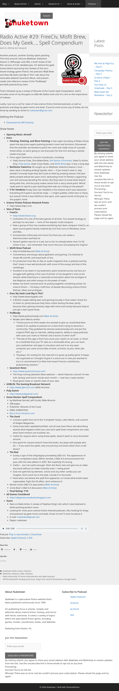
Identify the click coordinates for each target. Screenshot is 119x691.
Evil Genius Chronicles (61, 160)
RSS (30, 537)
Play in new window (19, 534)
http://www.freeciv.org (24, 215)
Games (40, 4)
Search (46, 15)
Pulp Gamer (24, 163)
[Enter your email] (104, 133)
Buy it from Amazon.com (22, 413)
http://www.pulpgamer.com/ (24, 393)
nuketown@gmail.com (41, 110)
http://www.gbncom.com (22, 387)
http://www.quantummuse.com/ (29, 371)
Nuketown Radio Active (13, 571)
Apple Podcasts (18, 537)
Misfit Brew (60, 163)
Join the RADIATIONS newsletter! (104, 145)
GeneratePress (72, 687)
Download (36, 534)
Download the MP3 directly (20, 122)
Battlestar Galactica (11, 573)
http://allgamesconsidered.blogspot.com (30, 497)
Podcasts (94, 4)
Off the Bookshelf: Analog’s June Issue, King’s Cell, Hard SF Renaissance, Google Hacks (39, 579)
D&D (22, 573)
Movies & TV (57, 4)
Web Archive (42, 251)
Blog (7, 4)
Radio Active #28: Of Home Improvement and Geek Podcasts (29, 576)
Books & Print (23, 4)
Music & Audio (76, 4)
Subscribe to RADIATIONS (20, 655)
